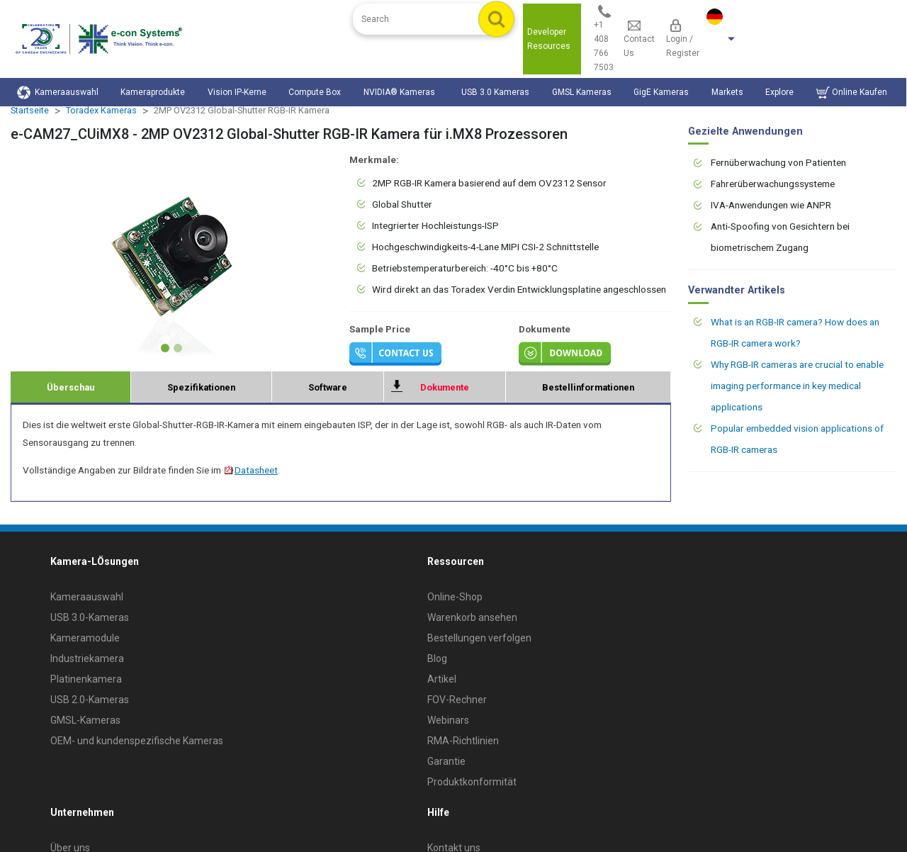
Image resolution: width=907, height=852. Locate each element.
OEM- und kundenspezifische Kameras (136, 740)
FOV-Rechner (457, 699)
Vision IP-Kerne (237, 92)
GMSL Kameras (582, 92)
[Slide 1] (165, 348)
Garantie (446, 761)
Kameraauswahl (57, 92)
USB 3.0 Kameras (495, 92)
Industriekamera (87, 658)
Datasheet (250, 470)
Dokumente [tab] (444, 387)
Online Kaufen (851, 92)
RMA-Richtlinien (463, 740)
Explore (779, 92)
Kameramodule (85, 638)
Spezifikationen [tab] (201, 387)
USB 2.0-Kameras (89, 699)
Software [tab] (327, 387)
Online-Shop (455, 596)
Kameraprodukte (152, 92)
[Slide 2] (178, 348)
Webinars (448, 720)
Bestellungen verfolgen (479, 638)
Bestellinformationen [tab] (588, 387)
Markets (727, 92)
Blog (437, 658)
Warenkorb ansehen (472, 617)
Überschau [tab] (70, 387)
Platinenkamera (86, 679)
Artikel (441, 679)
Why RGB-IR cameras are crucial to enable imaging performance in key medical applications (797, 386)
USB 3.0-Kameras (89, 617)
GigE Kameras (661, 92)
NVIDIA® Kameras (401, 92)
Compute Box (314, 92)
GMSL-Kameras (85, 720)
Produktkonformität (472, 781)
